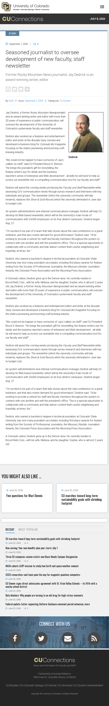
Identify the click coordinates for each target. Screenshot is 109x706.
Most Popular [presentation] (28, 529)
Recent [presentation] (10, 529)
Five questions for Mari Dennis (24, 495)
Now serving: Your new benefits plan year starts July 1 (32, 548)
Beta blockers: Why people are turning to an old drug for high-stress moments (44, 595)
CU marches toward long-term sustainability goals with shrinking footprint (81, 499)
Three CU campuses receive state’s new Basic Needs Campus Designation (41, 557)
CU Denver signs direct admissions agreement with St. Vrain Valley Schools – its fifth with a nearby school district (51, 585)
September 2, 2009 (34, 100)
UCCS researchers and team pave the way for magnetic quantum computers (43, 575)
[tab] (10, 529)
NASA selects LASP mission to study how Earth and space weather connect (42, 566)
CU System (65, 100)
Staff (11, 100)
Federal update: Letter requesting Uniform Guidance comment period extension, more (48, 604)
